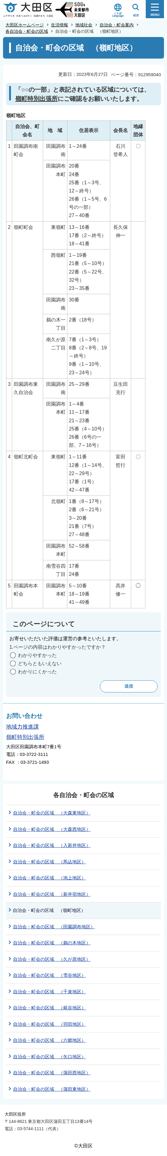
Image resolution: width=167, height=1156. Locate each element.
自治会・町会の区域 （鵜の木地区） (51, 942)
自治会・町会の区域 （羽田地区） (49, 1024)
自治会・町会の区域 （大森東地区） (51, 812)
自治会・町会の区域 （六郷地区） (49, 1040)
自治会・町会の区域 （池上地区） (49, 877)
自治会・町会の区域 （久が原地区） (51, 959)
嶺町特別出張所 (36, 98)
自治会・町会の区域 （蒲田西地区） (51, 1072)
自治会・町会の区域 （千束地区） (49, 991)
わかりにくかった (37, 671)
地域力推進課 (22, 727)
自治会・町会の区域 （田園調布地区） (54, 926)
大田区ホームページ (24, 24)
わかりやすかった (37, 655)
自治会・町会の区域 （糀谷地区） (49, 1007)
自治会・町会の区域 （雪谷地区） (49, 975)
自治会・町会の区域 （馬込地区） (49, 861)
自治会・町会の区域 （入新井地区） (51, 845)
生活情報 (59, 24)
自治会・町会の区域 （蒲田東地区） (51, 1089)
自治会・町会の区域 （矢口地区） (49, 1056)
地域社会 (83, 24)
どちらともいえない (40, 663)
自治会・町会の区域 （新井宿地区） (51, 894)
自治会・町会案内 (117, 24)
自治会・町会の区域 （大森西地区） (51, 829)
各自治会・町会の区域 (26, 31)
